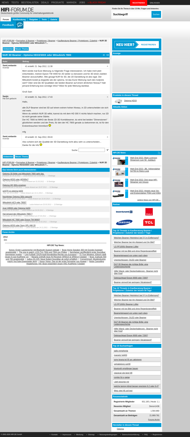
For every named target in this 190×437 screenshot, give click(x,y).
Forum (6, 19)
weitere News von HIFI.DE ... (148, 200)
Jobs (82, 2)
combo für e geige (122, 377)
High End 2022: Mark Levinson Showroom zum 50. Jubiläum (143, 159)
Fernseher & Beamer (25, 41)
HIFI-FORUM (8, 41)
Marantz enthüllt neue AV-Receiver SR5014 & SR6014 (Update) (59, 257)
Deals (45, 2)
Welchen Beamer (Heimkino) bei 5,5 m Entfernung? (136, 238)
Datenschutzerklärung (130, 435)
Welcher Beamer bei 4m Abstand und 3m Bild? (134, 242)
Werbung (79, 435)
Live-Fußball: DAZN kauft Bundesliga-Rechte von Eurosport (51, 254)
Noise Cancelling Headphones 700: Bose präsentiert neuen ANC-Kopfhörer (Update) (65, 262)
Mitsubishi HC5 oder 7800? (14, 202)
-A (104, 55)
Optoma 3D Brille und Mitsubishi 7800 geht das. (23, 174)
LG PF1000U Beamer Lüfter (126, 247)
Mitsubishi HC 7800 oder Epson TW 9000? (21, 220)
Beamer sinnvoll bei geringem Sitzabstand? (133, 282)
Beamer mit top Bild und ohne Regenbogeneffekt (135, 251)
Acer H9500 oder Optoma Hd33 (16, 208)
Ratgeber (33, 19)
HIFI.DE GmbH (16, 434)
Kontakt (54, 435)
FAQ (146, 435)
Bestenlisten (30, 2)
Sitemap (91, 435)
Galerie (53, 19)
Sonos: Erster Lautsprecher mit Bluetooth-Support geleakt (34, 250)
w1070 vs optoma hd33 (13, 191)
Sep (5, 240)
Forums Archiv (154, 420)
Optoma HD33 (130, 101)
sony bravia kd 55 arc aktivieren (128, 360)
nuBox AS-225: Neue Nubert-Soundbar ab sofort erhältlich (52, 259)
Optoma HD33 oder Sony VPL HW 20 (19, 225)
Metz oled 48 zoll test (123, 391)
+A (107, 55)
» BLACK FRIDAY (97, 2)
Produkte (57, 2)
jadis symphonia (121, 351)
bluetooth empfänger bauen (126, 368)
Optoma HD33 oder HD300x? (15, 179)
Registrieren (157, 435)
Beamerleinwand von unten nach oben (131, 255)
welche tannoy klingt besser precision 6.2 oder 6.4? (136, 386)
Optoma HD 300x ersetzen (14, 185)
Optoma (120, 429)
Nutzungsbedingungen (108, 435)
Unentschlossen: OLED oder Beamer (130, 260)
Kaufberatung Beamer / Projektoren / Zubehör (77, 41)
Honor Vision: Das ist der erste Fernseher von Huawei (63, 261)
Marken (71, 2)
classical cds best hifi (123, 373)
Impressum (66, 435)
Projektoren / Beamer (46, 41)
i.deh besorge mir (121, 382)
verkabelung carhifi (122, 364)
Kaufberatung (19, 19)
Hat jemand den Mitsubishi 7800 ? (17, 214)
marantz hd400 (120, 355)
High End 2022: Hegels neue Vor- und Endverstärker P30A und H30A (145, 192)
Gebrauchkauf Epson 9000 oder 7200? (131, 278)
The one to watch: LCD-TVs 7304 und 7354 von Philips (43, 252)
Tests (15, 2)
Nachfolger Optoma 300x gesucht (17, 197)
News (5, 2)
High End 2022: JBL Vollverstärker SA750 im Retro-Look (145, 170)
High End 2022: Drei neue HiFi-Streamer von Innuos (144, 181)
